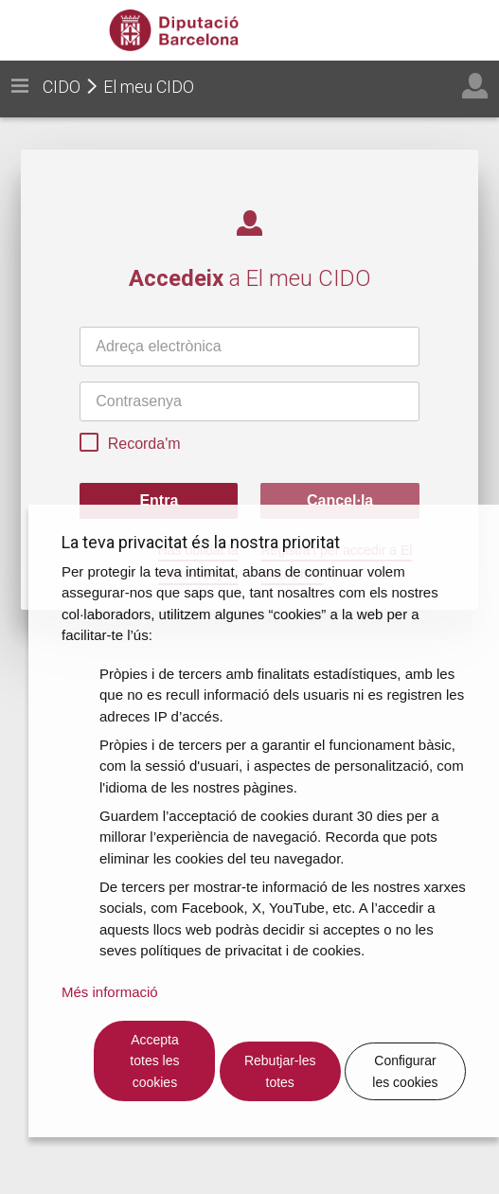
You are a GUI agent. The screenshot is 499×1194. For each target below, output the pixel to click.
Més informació (110, 992)
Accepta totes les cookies (154, 1061)
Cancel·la (340, 500)
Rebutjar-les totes (279, 1071)
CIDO (61, 87)
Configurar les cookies (404, 1071)
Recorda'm (130, 445)
